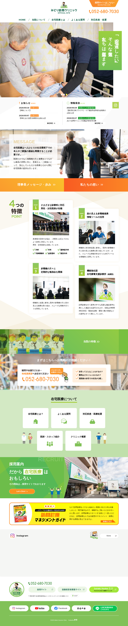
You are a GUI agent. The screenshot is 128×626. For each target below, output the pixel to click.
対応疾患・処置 (99, 20)
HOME (22, 20)
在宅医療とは (58, 20)
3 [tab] (66, 94)
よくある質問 (78, 20)
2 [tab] (64, 94)
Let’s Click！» (22, 491)
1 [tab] (61, 94)
